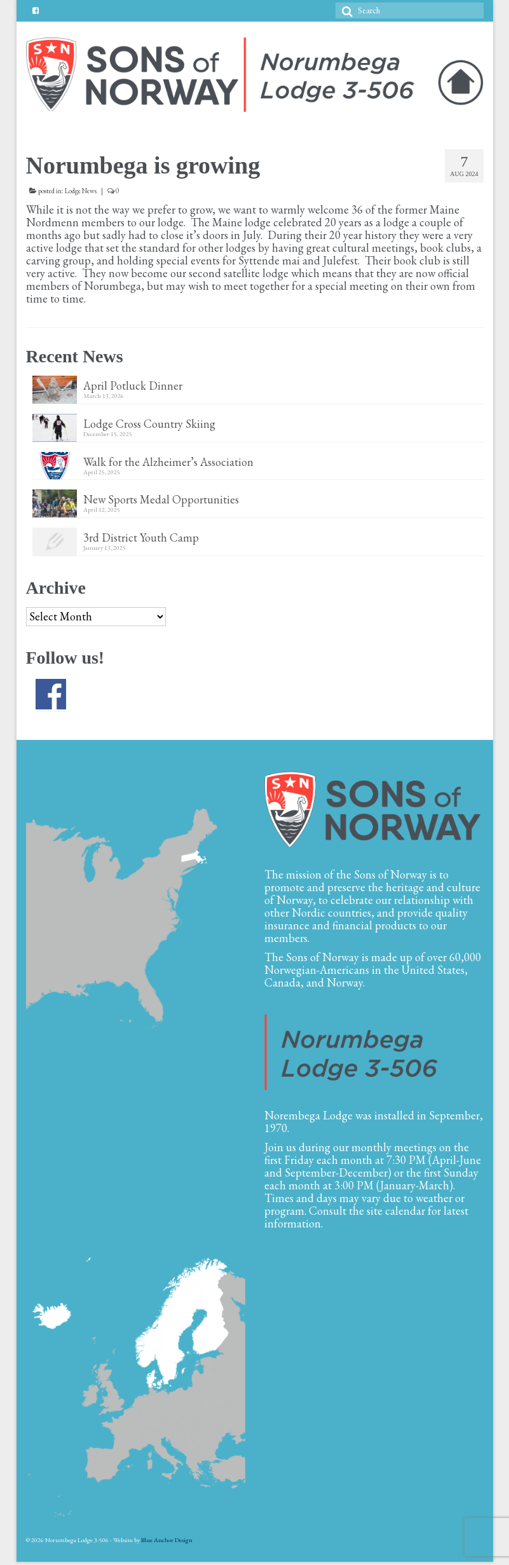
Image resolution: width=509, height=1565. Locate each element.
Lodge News (81, 190)
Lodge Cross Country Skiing (149, 423)
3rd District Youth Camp (141, 537)
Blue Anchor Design (167, 1540)
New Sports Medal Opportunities (161, 499)
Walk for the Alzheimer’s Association (168, 461)
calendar (405, 1210)
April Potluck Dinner (132, 385)
